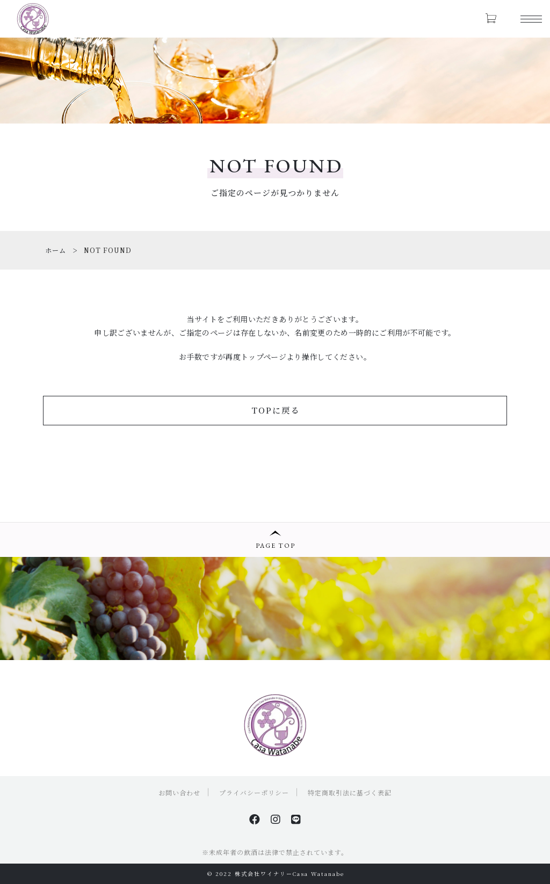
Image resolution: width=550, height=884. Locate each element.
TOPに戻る (275, 410)
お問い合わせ (179, 792)
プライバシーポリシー (254, 792)
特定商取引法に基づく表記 (350, 792)
